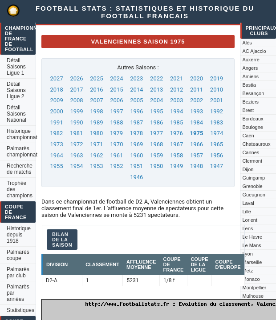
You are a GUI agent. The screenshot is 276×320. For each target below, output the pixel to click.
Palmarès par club (18, 272)
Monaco (251, 279)
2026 (76, 78)
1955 (56, 166)
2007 (96, 100)
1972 (76, 144)
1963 (76, 155)
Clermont (252, 161)
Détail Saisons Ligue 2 (16, 90)
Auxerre (251, 59)
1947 (216, 166)
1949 (176, 166)
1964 (56, 155)
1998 (96, 111)
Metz (247, 270)
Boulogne (252, 127)
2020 (196, 78)
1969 (136, 144)
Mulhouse (253, 296)
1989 (96, 122)
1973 (56, 144)
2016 (96, 89)
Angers (250, 68)
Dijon (247, 169)
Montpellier (254, 287)
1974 (216, 133)
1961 (116, 155)
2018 (56, 89)
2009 (56, 100)
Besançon (253, 93)
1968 (156, 144)
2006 (116, 100)
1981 (76, 133)
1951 (136, 166)
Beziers (250, 101)
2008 (76, 100)
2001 (216, 100)
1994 (176, 111)
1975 (196, 133)
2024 (116, 78)
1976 (176, 133)
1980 (96, 133)
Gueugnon (253, 194)
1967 (176, 144)
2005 (136, 100)
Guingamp (253, 177)
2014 (136, 89)
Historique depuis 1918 (19, 234)
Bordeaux (252, 118)
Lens (247, 228)
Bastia (249, 85)
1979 (116, 133)
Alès (247, 42)
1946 (136, 177)
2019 (216, 78)
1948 (196, 166)
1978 (136, 133)
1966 (196, 144)
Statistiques (20, 310)
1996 (136, 111)
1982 (56, 133)
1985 (176, 122)
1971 (96, 144)
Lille (246, 211)
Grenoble (252, 186)
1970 (116, 144)
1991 (56, 122)
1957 (196, 155)
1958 (176, 155)
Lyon (247, 253)
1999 (76, 111)
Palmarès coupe (18, 255)
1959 (156, 155)
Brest (248, 110)
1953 (96, 166)
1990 (76, 122)
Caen (248, 135)
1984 (196, 122)
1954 (76, 166)
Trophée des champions (19, 189)
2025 (96, 78)
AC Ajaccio (254, 51)
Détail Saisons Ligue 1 (16, 66)
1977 (156, 133)
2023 (136, 78)
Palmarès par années (18, 293)
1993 (196, 111)
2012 (176, 89)
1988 (116, 122)
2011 (196, 89)
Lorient (249, 220)
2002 (196, 100)
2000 (56, 111)
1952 (116, 166)
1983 (216, 122)
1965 (216, 144)
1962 (96, 155)
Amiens (250, 76)
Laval (248, 203)
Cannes (250, 152)
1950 (156, 166)
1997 (116, 111)
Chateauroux (256, 144)
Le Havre (252, 237)
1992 (216, 111)
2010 (216, 89)
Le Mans (251, 245)
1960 (136, 155)
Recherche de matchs (19, 169)
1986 (156, 122)
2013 (156, 89)
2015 (116, 89)
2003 (176, 100)
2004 (156, 100)
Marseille (252, 262)
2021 (176, 78)
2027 (56, 78)
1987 (136, 122)
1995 (156, 111)
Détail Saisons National (16, 113)
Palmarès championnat (21, 151)
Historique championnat (21, 134)
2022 (156, 78)
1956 (216, 155)
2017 (76, 89)
